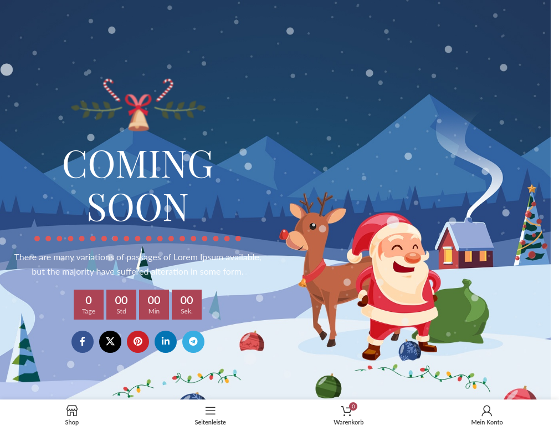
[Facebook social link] (82, 342)
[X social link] (110, 342)
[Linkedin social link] (166, 342)
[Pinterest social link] (138, 342)
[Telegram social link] (193, 342)
